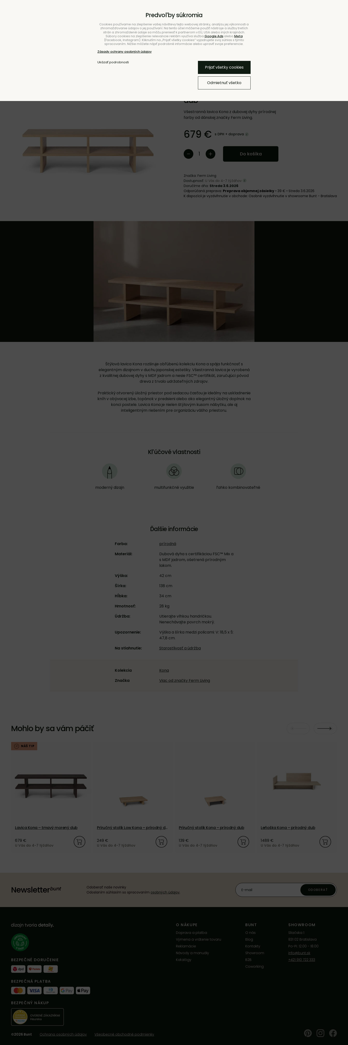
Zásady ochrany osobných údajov (124, 51)
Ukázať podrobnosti (113, 62)
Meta (238, 36)
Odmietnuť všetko (224, 83)
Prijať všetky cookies (224, 67)
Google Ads (213, 36)
